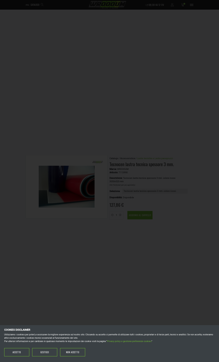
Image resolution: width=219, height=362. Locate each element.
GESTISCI (44, 352)
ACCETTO (17, 352)
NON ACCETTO (72, 352)
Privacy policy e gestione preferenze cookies (129, 341)
